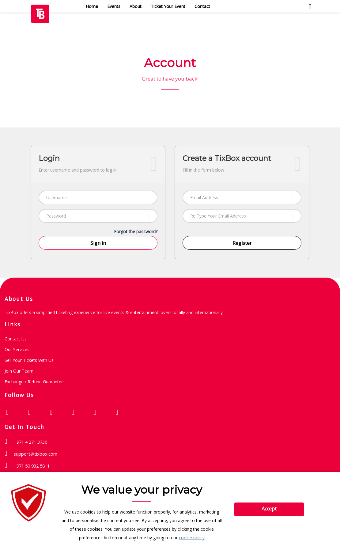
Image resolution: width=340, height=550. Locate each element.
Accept (269, 508)
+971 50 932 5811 (32, 466)
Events (113, 6)
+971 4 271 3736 (30, 442)
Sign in (98, 243)
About (136, 6)
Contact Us (16, 339)
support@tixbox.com (35, 454)
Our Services (17, 349)
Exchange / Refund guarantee (34, 382)
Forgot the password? (135, 231)
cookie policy (192, 538)
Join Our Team (19, 371)
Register (242, 243)
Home (92, 6)
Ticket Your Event (168, 6)
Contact (202, 6)
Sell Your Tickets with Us (29, 360)
